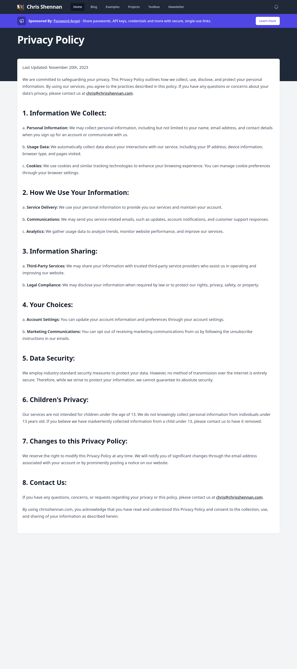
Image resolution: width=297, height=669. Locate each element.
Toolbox (154, 7)
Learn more (267, 21)
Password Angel (67, 21)
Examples (113, 7)
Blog (94, 7)
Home (77, 7)
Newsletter (176, 7)
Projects (134, 7)
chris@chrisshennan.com (109, 93)
